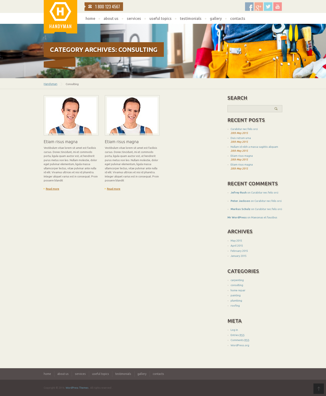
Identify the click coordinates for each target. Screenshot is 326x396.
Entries (238, 335)
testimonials (191, 18)
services (134, 18)
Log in (234, 329)
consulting (237, 285)
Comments (240, 340)
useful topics (160, 18)
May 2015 (236, 240)
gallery (216, 18)
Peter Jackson (240, 200)
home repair (238, 290)
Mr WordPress (237, 217)
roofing (235, 305)
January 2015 (238, 255)
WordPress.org (240, 345)
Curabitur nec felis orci (244, 128)
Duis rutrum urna (241, 137)
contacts (237, 18)
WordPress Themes (77, 387)
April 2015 (237, 245)
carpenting (237, 280)
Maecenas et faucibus (264, 217)
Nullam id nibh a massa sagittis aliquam (254, 146)
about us (111, 18)
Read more (52, 188)
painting (236, 295)
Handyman (50, 84)
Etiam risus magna (242, 155)
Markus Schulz (240, 209)
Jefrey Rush (239, 192)
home (90, 18)
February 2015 (239, 250)
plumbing (236, 300)
